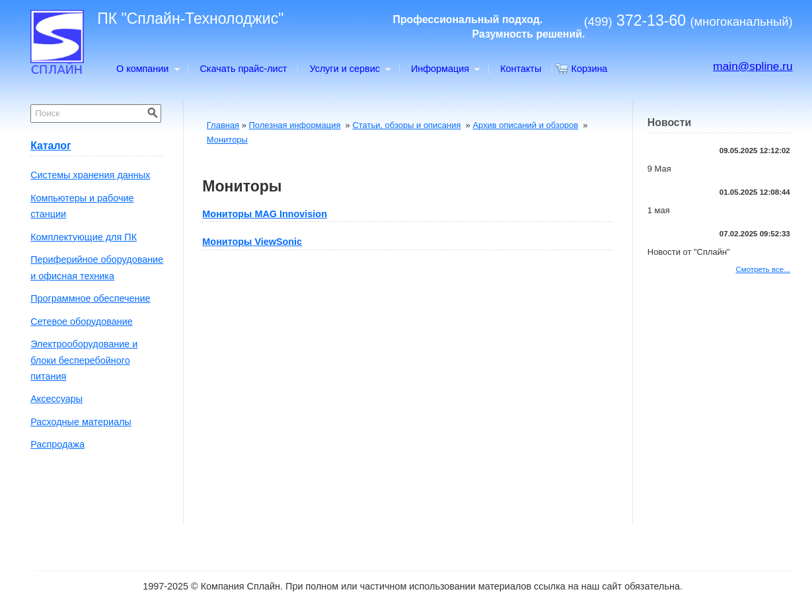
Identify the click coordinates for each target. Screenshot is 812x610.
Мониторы (227, 140)
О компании (147, 68)
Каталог (50, 145)
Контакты (520, 68)
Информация (445, 68)
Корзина (590, 68)
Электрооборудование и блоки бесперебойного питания (83, 360)
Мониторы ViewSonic (252, 241)
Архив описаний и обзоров (525, 125)
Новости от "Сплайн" (688, 252)
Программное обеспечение (90, 298)
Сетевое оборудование (81, 321)
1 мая (658, 210)
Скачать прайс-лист (243, 68)
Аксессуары (56, 398)
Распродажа (57, 444)
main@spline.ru (752, 66)
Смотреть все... (762, 269)
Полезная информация (295, 125)
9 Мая (659, 169)
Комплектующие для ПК (83, 237)
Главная (223, 125)
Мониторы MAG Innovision (264, 214)
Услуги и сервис (350, 68)
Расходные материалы (80, 422)
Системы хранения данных (90, 175)
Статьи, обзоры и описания (406, 125)
